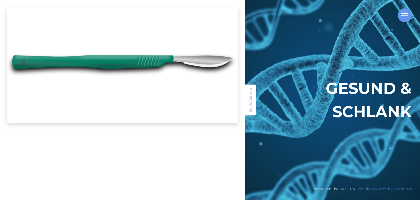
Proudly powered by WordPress (384, 189)
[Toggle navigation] (405, 15)
